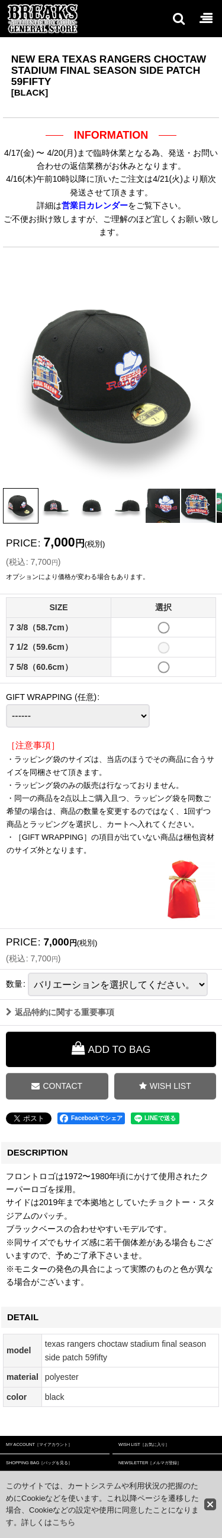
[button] (178, 18)
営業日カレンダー (95, 205)
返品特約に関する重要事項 (60, 1016)
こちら (63, 1522)
